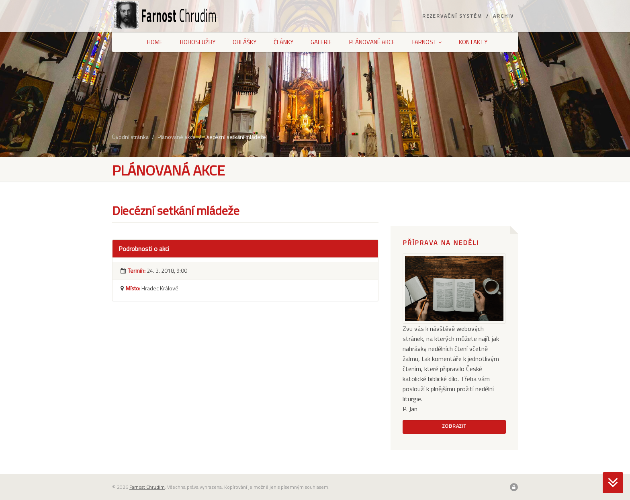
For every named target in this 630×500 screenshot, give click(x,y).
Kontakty (473, 42)
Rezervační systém (452, 16)
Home (155, 42)
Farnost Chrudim (147, 487)
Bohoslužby (197, 42)
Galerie (321, 42)
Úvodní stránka (130, 137)
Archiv (503, 16)
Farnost (427, 42)
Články (283, 42)
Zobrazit (454, 426)
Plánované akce (372, 42)
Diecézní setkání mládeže (235, 137)
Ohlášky (244, 42)
